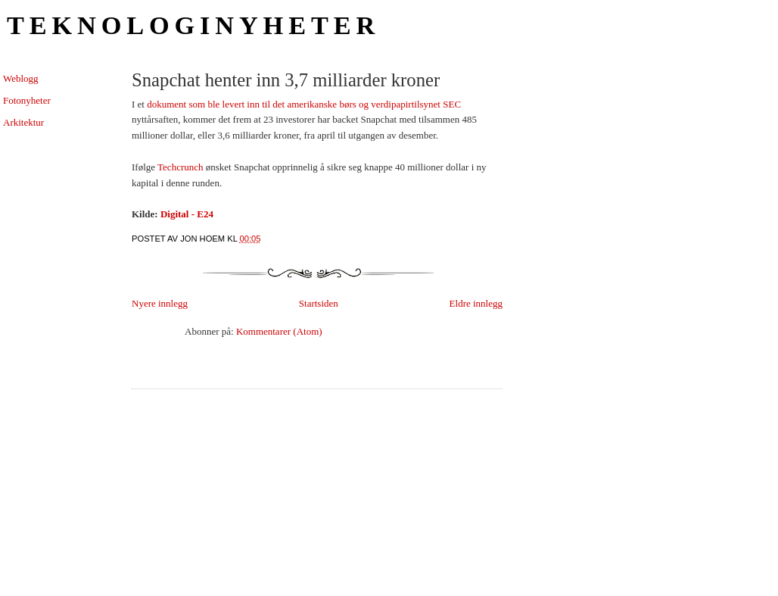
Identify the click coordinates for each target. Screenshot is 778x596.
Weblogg (21, 78)
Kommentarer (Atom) (279, 331)
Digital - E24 (186, 214)
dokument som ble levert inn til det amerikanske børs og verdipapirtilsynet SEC (304, 104)
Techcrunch (180, 167)
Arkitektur (23, 122)
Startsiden (318, 303)
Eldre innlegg (476, 303)
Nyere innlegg (160, 303)
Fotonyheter (27, 100)
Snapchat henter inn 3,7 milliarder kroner (286, 80)
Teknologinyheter (193, 25)
